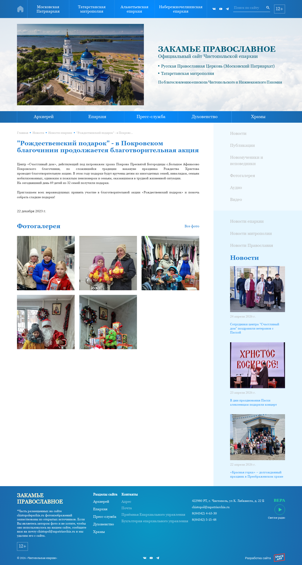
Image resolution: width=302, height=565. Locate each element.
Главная (22, 132)
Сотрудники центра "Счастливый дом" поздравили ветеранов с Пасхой (254, 328)
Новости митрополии (251, 233)
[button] (108, 201)
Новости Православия (251, 245)
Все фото (192, 226)
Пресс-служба (151, 116)
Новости (38, 132)
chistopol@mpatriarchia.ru (211, 507)
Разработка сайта (258, 558)
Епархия (97, 116)
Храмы (258, 116)
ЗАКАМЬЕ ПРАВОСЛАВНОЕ (217, 49)
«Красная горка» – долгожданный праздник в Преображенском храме (256, 474)
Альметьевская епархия (134, 9)
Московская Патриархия (48, 9)
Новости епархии (60, 132)
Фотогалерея (242, 175)
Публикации (242, 145)
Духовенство (204, 116)
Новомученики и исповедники (246, 160)
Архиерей (44, 116)
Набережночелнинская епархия (180, 9)
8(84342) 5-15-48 (204, 519)
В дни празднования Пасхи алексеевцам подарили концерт (253, 402)
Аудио (236, 187)
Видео (236, 199)
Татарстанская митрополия (91, 9)
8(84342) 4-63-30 (204, 513)
